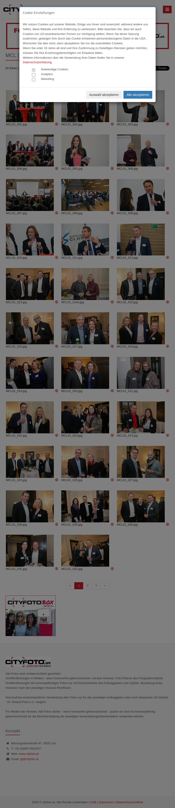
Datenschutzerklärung (37, 62)
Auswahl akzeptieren (104, 95)
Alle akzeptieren (137, 95)
